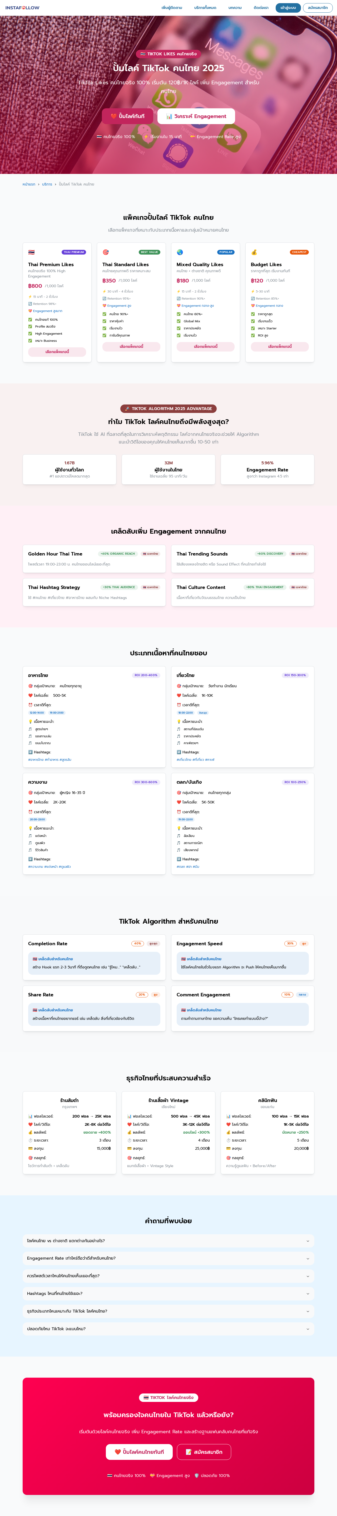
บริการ (47, 184)
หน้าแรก (29, 184)
